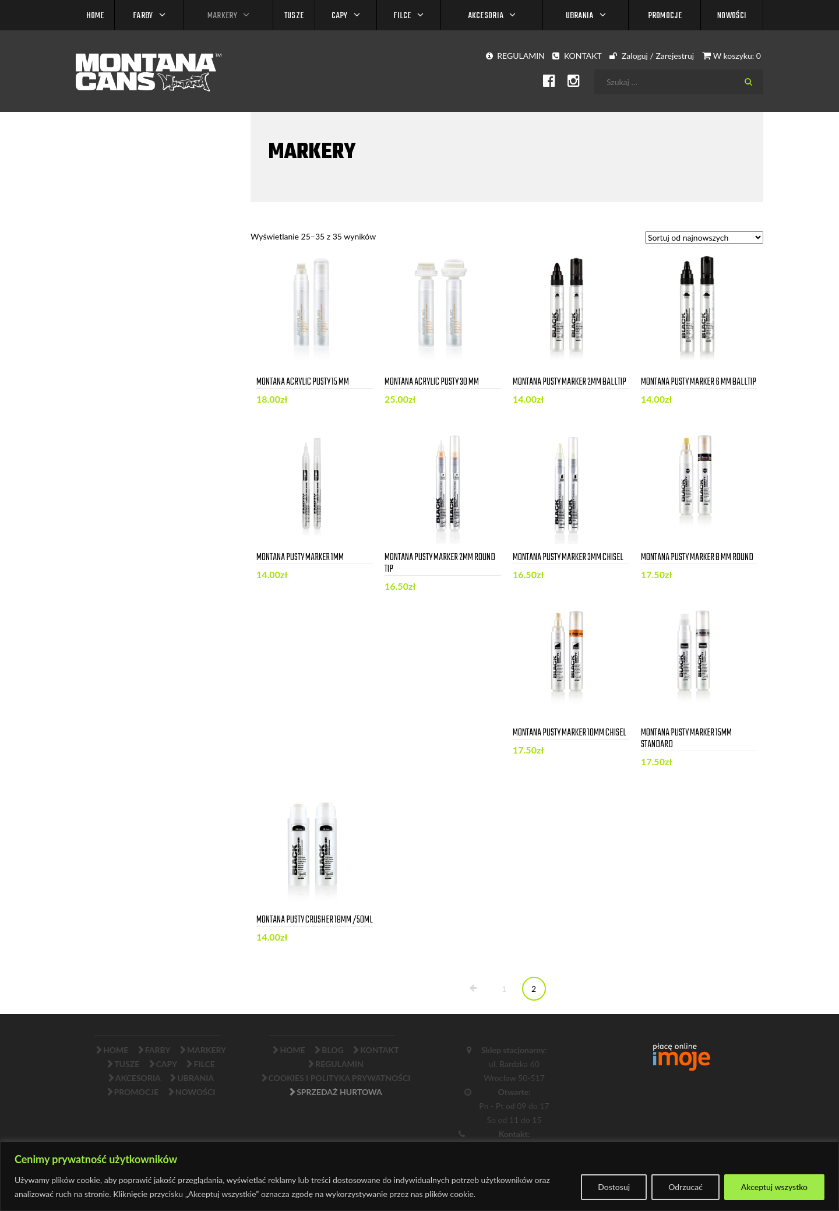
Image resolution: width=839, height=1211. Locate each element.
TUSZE (294, 16)
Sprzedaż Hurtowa (339, 1092)
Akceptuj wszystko (774, 1187)
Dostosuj (614, 1187)
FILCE (402, 16)
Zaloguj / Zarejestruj (651, 56)
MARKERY (222, 16)
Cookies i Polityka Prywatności (340, 1078)
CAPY (340, 16)
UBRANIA (580, 16)
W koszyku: (731, 56)
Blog (333, 1050)
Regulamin (339, 1064)
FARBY (143, 16)
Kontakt (379, 1050)
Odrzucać (685, 1187)
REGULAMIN (515, 56)
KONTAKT (576, 56)
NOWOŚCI (731, 16)
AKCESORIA (486, 16)
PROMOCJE (665, 16)
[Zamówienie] (704, 237)
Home (95, 16)
